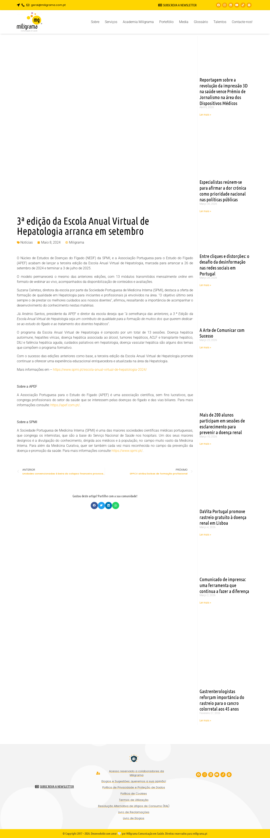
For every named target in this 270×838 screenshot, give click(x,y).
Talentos (219, 22)
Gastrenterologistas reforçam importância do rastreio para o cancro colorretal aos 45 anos (222, 700)
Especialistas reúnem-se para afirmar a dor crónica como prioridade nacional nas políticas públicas (223, 190)
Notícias (26, 242)
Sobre (95, 22)
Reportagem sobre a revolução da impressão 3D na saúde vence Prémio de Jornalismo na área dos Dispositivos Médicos (224, 91)
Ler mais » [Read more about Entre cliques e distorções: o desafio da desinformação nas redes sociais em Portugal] (205, 285)
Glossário (201, 22)
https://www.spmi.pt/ (127, 451)
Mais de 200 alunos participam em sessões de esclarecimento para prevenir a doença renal (222, 423)
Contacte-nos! (242, 22)
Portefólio (166, 22)
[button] (94, 505)
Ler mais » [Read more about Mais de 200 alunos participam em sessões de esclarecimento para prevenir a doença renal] (205, 443)
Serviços (111, 22)
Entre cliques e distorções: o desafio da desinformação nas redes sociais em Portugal (224, 265)
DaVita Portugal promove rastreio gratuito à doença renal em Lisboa (223, 517)
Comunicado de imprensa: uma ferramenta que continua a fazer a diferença (224, 585)
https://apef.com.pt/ (65, 405)
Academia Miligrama (138, 22)
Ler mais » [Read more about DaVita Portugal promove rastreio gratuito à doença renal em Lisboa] (205, 534)
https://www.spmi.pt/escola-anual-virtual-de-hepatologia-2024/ (100, 370)
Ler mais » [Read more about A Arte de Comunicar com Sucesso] (205, 347)
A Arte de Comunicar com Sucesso (222, 333)
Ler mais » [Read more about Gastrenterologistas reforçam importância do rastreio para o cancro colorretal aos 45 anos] (205, 720)
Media (183, 22)
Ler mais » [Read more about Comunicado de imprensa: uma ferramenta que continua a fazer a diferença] (205, 602)
